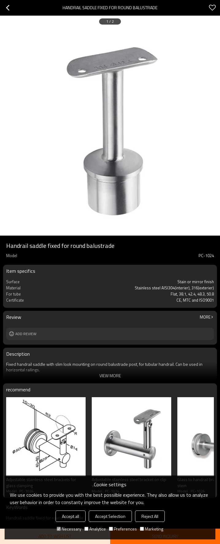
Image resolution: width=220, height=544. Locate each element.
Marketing (151, 529)
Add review (26, 334)
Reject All (149, 516)
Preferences (123, 529)
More (205, 317)
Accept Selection (110, 516)
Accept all (70, 516)
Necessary (69, 529)
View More (110, 375)
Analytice (95, 529)
